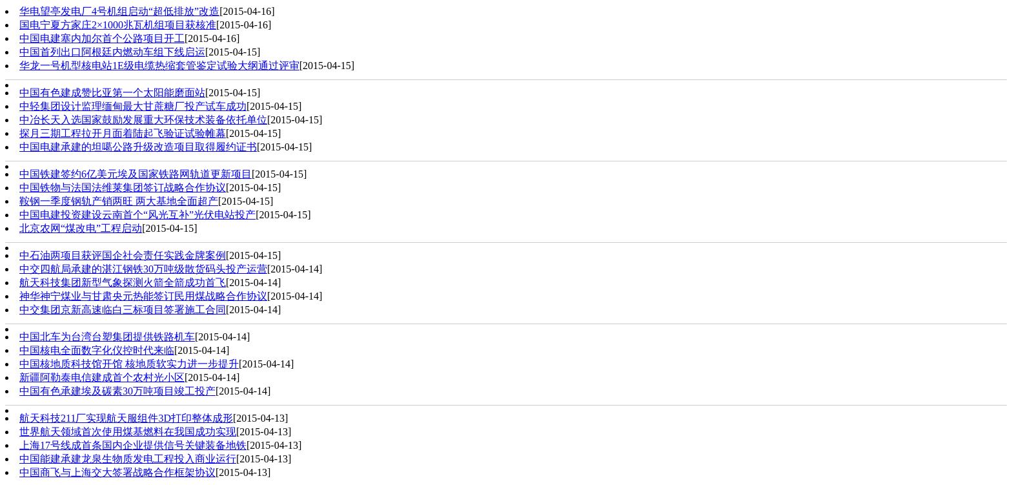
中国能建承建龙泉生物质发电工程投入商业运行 (127, 458)
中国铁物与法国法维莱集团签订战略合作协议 (122, 187)
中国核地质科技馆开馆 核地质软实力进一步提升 (129, 363)
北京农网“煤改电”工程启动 (80, 228)
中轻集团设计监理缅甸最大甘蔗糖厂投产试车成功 (133, 106)
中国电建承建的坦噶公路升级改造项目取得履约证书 (138, 146)
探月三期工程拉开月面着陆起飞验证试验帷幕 (122, 133)
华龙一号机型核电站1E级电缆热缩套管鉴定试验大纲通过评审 (159, 65)
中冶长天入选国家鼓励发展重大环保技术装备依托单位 (143, 119)
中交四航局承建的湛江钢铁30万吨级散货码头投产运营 (143, 268)
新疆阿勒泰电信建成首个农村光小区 (102, 377)
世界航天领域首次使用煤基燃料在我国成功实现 (127, 431)
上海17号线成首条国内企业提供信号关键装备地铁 (133, 445)
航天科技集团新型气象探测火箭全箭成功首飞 (122, 282)
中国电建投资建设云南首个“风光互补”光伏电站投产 (137, 214)
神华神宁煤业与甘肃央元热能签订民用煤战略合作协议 (143, 296)
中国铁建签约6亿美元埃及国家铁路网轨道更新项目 (135, 174)
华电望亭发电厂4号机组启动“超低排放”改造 (119, 11)
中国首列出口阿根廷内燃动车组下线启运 (112, 51)
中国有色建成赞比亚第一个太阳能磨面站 (112, 92)
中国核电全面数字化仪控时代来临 (96, 350)
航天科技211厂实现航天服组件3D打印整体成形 (126, 418)
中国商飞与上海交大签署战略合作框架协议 (117, 472)
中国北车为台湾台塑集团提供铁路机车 (107, 336)
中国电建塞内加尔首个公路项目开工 (102, 38)
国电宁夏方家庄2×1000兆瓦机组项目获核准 (117, 24)
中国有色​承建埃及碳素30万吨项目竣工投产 (117, 391)
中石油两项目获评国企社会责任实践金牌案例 (122, 255)
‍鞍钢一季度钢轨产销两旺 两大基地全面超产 (118, 201)
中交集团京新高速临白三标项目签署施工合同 (122, 309)
